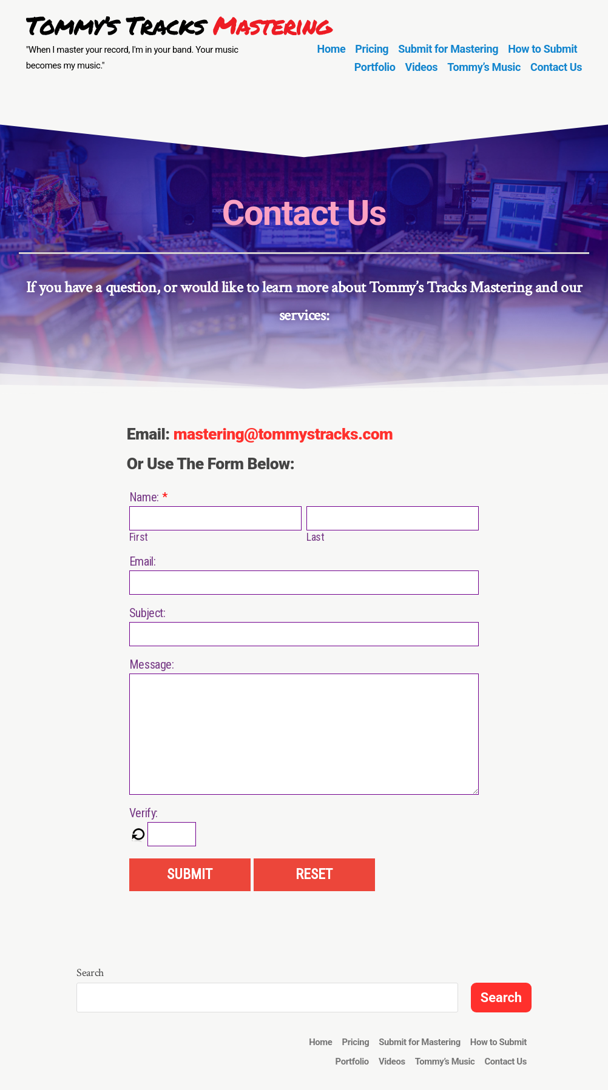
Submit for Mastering (448, 48)
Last (315, 536)
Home (331, 48)
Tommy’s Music (484, 67)
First (138, 536)
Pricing (371, 48)
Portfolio (375, 67)
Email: (142, 561)
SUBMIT (189, 874)
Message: (151, 664)
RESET (314, 874)
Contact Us (556, 67)
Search (90, 973)
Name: (144, 497)
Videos (421, 67)
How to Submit (542, 48)
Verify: (143, 813)
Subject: (147, 613)
